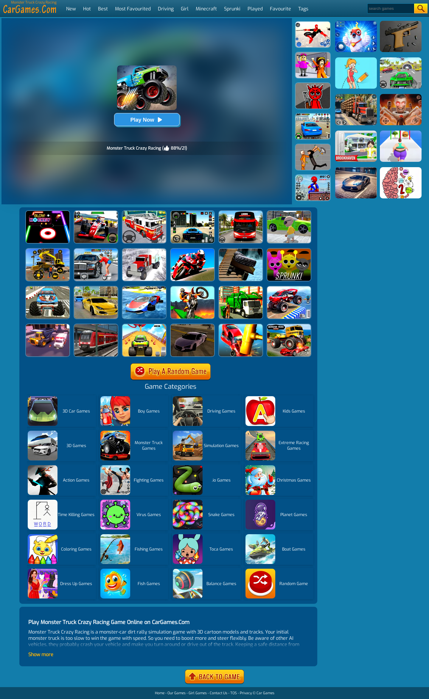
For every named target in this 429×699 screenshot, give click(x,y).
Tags (303, 9)
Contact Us (218, 693)
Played (255, 9)
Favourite (280, 9)
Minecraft (206, 9)
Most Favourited (133, 9)
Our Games (176, 693)
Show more (40, 654)
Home (159, 693)
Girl (185, 9)
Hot (87, 9)
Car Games (265, 693)
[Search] (390, 8)
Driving (166, 9)
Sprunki (232, 9)
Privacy (246, 693)
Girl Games (198, 693)
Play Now (146, 119)
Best (103, 9)
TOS (233, 693)
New (71, 9)
